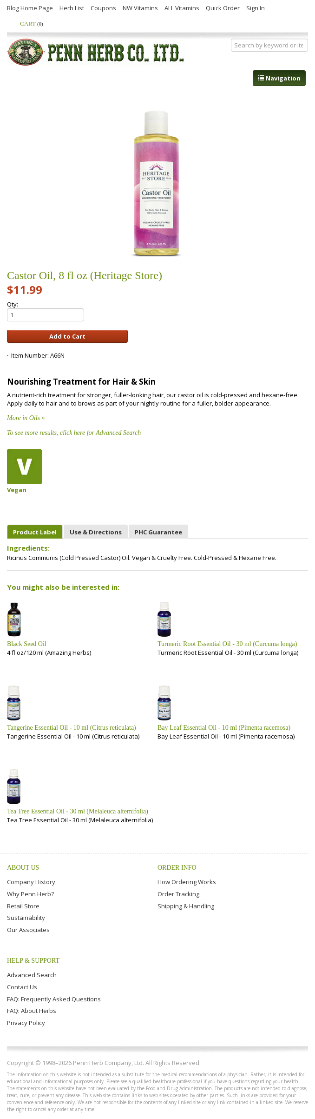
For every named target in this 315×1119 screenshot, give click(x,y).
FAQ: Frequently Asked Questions (54, 999)
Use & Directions (96, 532)
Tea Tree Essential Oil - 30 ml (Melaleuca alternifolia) (77, 811)
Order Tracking (178, 894)
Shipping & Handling (186, 906)
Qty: (45, 310)
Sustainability (26, 917)
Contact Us (22, 987)
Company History (31, 882)
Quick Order (223, 8)
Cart (31, 23)
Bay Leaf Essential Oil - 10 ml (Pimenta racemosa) (224, 727)
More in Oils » (26, 417)
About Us (23, 867)
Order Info (177, 867)
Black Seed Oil (26, 643)
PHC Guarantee (158, 532)
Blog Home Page (30, 8)
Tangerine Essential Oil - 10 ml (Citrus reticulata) (71, 727)
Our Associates (28, 930)
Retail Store (23, 906)
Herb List (71, 8)
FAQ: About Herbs (31, 1010)
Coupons (103, 8)
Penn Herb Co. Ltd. (96, 52)
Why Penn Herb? (30, 894)
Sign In (255, 8)
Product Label (35, 532)
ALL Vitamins (181, 8)
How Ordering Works (187, 882)
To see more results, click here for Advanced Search (74, 432)
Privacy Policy (26, 1023)
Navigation (279, 78)
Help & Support (33, 960)
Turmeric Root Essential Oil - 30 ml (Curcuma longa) (227, 643)
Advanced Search (32, 975)
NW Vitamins (140, 8)
